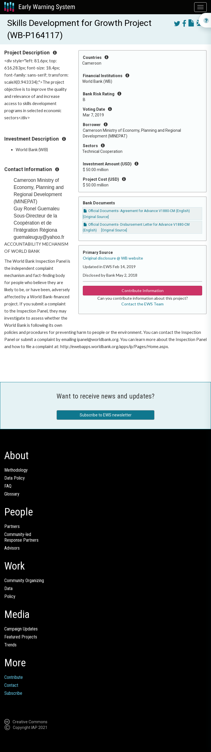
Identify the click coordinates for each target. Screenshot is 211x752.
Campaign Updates (21, 629)
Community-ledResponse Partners (21, 537)
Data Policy (14, 478)
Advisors (12, 548)
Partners (12, 526)
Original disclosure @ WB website (113, 258)
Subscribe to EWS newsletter (106, 415)
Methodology (16, 470)
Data (8, 588)
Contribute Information (143, 290)
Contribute (13, 677)
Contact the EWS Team (142, 303)
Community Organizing (24, 580)
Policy (9, 596)
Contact (11, 685)
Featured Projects (20, 637)
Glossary (11, 494)
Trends (10, 645)
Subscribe (13, 693)
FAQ (7, 486)
